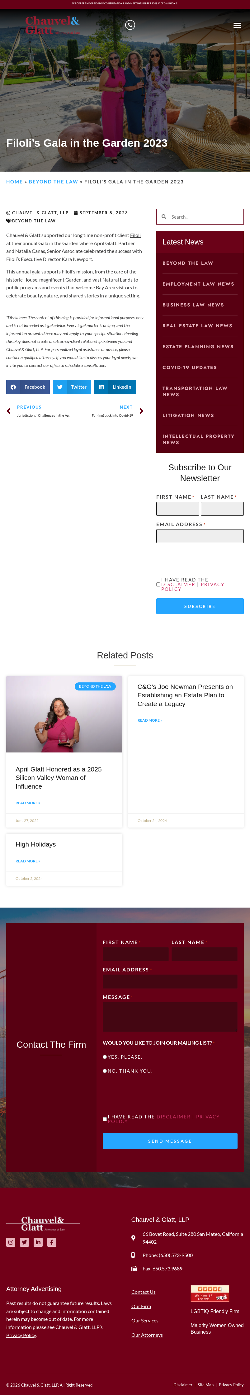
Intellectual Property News (199, 439)
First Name (175, 496)
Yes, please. (125, 1057)
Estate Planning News (198, 346)
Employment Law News (198, 284)
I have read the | (192, 584)
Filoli (135, 235)
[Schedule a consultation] (130, 25)
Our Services (144, 1320)
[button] (237, 25)
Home (14, 181)
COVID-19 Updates (190, 367)
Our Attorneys (147, 1335)
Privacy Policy (21, 1335)
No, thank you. (130, 1071)
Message (118, 996)
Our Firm (141, 1306)
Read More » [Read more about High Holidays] (28, 861)
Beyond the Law (53, 181)
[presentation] (150, 1095)
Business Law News (193, 304)
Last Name (219, 496)
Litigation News (188, 415)
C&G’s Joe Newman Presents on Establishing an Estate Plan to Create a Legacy (185, 695)
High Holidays (36, 844)
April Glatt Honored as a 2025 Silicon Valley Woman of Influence (59, 778)
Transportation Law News (195, 391)
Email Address (181, 524)
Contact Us (143, 1292)
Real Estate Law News (198, 325)
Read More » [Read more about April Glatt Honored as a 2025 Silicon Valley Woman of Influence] (28, 802)
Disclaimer (178, 584)
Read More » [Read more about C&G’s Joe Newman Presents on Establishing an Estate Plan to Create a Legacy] (150, 720)
